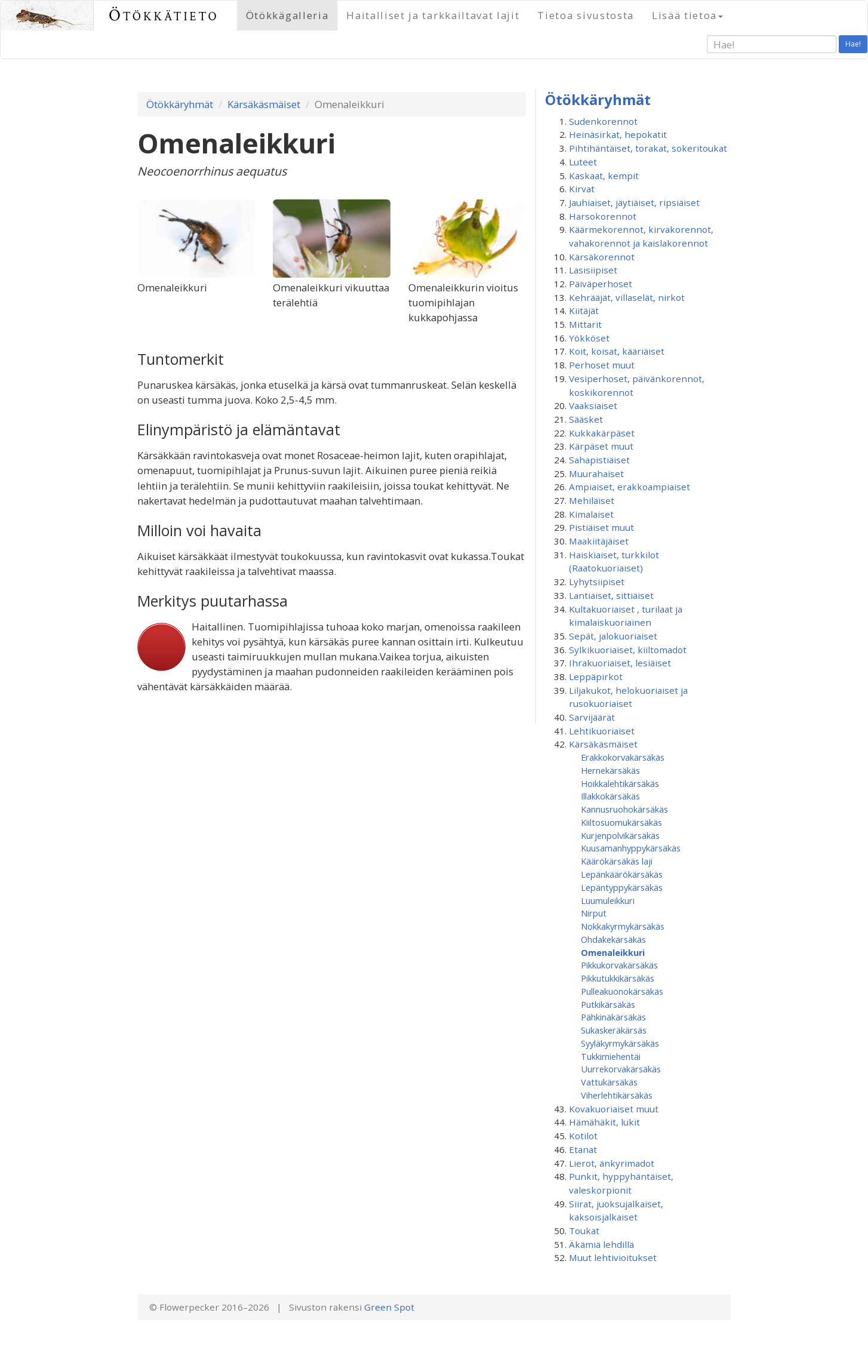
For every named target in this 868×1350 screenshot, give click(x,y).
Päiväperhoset (600, 284)
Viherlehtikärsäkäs (616, 1095)
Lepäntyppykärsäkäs (622, 887)
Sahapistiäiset (599, 460)
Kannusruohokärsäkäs (624, 809)
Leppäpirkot (596, 676)
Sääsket (586, 419)
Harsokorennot (602, 216)
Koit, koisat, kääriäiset (616, 351)
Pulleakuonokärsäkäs (622, 991)
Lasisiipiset (593, 270)
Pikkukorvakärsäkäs (619, 965)
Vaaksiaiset (593, 405)
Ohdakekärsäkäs (613, 939)
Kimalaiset (591, 514)
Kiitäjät (584, 310)
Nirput (594, 913)
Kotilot (583, 1136)
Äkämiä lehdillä (601, 1244)
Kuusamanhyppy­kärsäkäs (631, 848)
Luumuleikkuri (608, 900)
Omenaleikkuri (613, 952)
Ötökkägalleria (287, 15)
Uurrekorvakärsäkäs (621, 1069)
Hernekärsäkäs (610, 770)
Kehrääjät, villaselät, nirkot (627, 297)
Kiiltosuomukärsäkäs (621, 822)
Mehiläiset (591, 500)
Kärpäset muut (601, 446)
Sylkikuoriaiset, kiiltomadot (628, 650)
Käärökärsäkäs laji (616, 861)
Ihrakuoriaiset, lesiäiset (620, 663)
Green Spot (389, 1307)
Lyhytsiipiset (596, 582)
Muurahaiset (596, 473)
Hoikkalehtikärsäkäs (620, 783)
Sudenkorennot (603, 121)
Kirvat (582, 189)
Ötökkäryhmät (179, 104)
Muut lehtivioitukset (613, 1257)
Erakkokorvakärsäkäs (622, 757)
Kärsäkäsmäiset (263, 104)
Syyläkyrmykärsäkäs (620, 1043)
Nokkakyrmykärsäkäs (622, 926)
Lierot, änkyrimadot (611, 1163)
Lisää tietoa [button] (687, 15)
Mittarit (585, 324)
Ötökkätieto (164, 15)
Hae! (853, 44)
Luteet (583, 162)
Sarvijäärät (592, 717)
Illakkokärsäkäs (610, 796)
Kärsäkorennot (602, 257)
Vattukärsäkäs (609, 1082)
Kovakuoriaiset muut (613, 1109)
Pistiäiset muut (601, 527)
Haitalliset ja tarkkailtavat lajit (432, 15)
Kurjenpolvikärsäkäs (620, 835)
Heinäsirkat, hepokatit (618, 134)
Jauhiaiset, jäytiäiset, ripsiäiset (634, 202)
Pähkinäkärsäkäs (613, 1017)
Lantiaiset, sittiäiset (611, 595)
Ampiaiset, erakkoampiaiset (629, 487)
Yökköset (589, 338)
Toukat (584, 1231)
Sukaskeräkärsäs (614, 1030)
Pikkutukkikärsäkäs (617, 978)
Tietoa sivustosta (585, 15)
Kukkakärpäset (602, 433)
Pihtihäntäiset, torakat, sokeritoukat (648, 148)
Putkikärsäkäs (608, 1004)
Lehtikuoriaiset (602, 731)
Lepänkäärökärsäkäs (622, 874)
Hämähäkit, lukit (604, 1122)
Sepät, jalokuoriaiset (613, 636)
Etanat (583, 1149)
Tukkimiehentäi (611, 1056)
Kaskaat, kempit (604, 176)
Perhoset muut (602, 365)
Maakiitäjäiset (599, 541)
